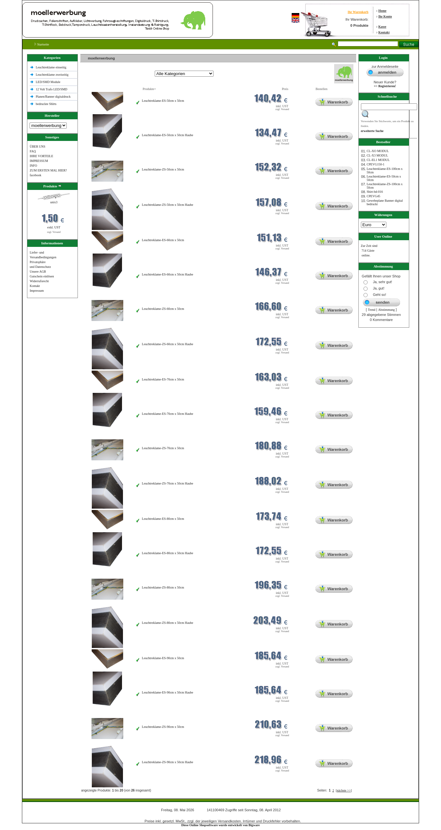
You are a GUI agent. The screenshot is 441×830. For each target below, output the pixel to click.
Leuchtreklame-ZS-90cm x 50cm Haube (167, 762)
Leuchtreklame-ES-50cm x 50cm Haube (167, 135)
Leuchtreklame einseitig (51, 67)
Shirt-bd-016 (375, 191)
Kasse (382, 26)
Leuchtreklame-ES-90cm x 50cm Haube (167, 692)
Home (382, 10)
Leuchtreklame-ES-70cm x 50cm (163, 379)
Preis (285, 89)
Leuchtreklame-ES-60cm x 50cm (163, 240)
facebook (35, 175)
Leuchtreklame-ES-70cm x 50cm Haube (167, 413)
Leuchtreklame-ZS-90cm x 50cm (163, 727)
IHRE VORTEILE (41, 156)
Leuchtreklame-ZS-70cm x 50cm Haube (167, 483)
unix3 (54, 202)
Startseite (42, 44)
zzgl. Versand (54, 232)
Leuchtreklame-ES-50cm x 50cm (163, 100)
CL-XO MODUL (378, 151)
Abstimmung (386, 309)
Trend (372, 309)
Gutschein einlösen (42, 276)
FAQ (33, 151)
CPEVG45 (373, 196)
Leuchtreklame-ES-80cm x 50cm (163, 518)
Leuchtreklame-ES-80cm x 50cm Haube (167, 553)
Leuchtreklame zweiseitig (52, 74)
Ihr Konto (385, 16)
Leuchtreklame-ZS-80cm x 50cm (163, 587)
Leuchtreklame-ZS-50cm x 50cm (163, 169)
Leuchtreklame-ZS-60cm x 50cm (163, 308)
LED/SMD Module (48, 82)
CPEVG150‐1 (375, 164)
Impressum (37, 290)
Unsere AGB (38, 271)
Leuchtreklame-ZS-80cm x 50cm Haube (167, 622)
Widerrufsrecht (39, 281)
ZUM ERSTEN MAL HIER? (48, 170)
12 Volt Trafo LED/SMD (51, 89)
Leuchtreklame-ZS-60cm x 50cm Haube (167, 344)
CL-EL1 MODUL (378, 160)
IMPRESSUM (39, 161)
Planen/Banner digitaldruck (53, 96)
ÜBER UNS (37, 146)
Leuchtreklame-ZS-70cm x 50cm (163, 448)
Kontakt (384, 32)
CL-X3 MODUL (377, 155)
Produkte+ (149, 89)
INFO (33, 165)
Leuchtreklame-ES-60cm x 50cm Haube (167, 274)
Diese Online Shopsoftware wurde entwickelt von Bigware (220, 825)
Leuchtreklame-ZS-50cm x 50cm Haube (167, 204)
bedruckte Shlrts (46, 104)
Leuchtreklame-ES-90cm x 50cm (163, 658)
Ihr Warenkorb (358, 12)
